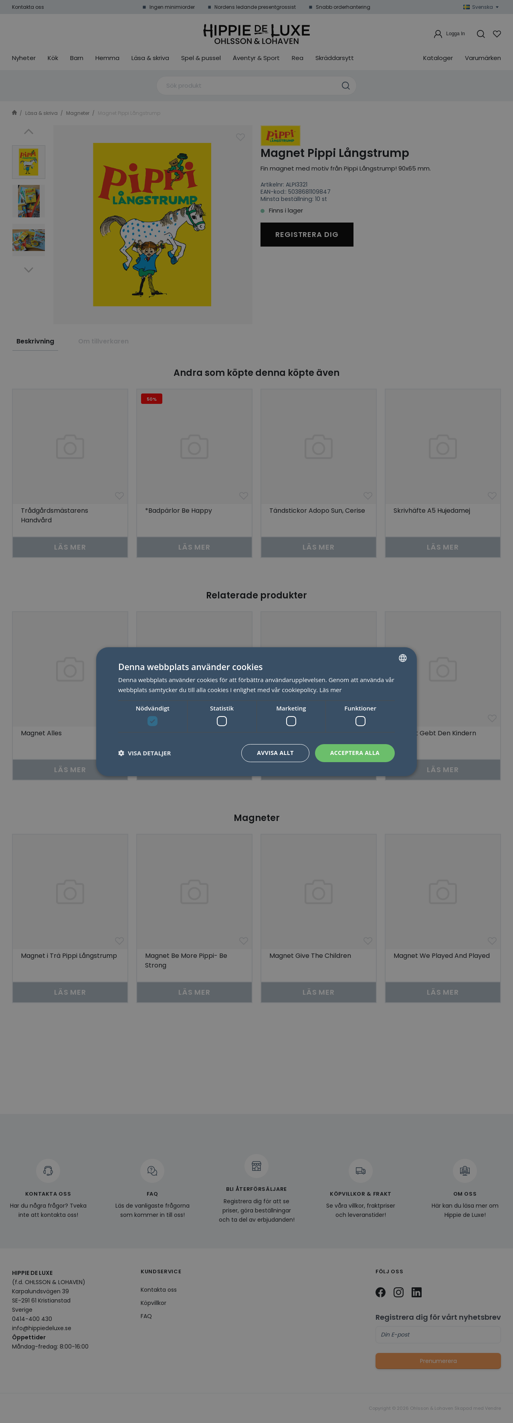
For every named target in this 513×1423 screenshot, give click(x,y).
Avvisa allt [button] (275, 753)
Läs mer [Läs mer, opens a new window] (330, 690)
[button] (144, 753)
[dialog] (256, 711)
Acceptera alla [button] (355, 753)
